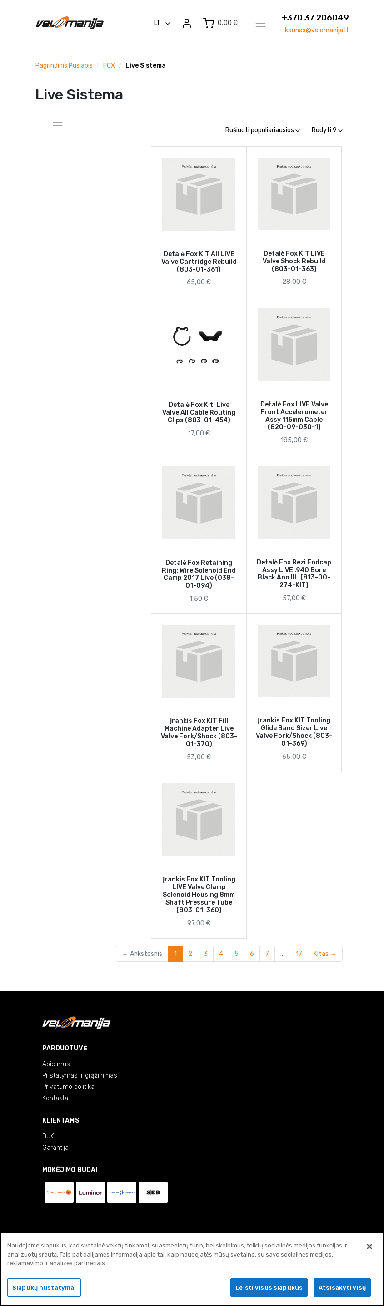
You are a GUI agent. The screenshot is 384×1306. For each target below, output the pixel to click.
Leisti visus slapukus (269, 1288)
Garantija (55, 1148)
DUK (48, 1136)
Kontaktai (56, 1098)
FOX (109, 65)
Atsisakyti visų (342, 1288)
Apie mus (56, 1064)
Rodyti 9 (327, 130)
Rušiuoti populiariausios (262, 130)
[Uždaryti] (369, 1248)
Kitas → (325, 954)
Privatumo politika (68, 1087)
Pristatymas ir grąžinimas (79, 1075)
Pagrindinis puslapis (64, 65)
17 (299, 954)
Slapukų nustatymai (44, 1288)
